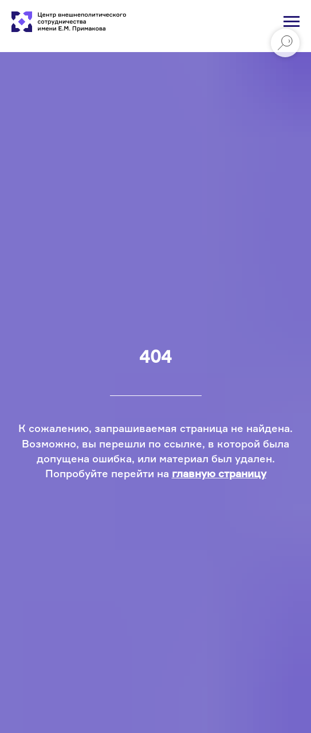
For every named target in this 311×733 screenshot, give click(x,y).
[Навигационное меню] (292, 21)
